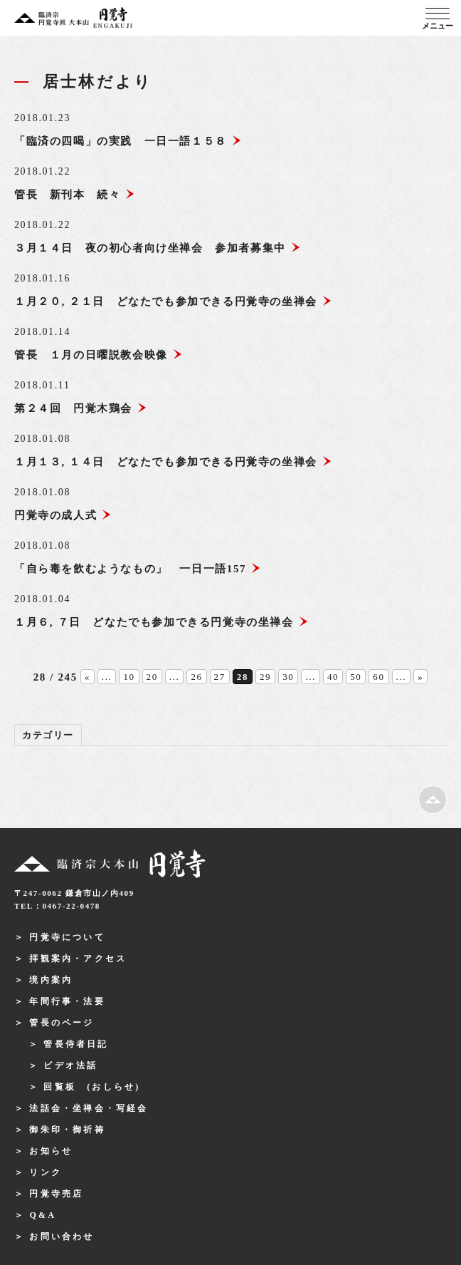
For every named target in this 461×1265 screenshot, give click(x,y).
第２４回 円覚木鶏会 (80, 408)
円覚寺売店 (56, 1194)
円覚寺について (67, 937)
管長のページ (61, 1023)
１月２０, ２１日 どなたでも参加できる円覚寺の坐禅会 (173, 301)
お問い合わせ (61, 1236)
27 (220, 676)
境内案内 (51, 980)
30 (288, 676)
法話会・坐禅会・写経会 (88, 1108)
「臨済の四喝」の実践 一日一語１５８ (128, 141)
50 (355, 676)
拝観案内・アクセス (78, 959)
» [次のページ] (420, 676)
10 (128, 676)
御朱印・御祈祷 (67, 1130)
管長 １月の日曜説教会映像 (98, 355)
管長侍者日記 (75, 1044)
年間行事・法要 (67, 1001)
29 (265, 676)
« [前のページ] (87, 676)
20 (152, 676)
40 (333, 676)
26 (196, 676)
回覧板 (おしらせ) (91, 1087)
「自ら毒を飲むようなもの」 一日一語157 (137, 568)
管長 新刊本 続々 (74, 194)
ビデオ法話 (70, 1065)
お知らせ (51, 1151)
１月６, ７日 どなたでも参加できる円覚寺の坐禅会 (161, 622)
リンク (45, 1172)
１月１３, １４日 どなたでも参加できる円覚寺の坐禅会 (173, 462)
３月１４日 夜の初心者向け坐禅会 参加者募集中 (157, 248)
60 (378, 676)
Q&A (42, 1215)
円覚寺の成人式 (63, 515)
